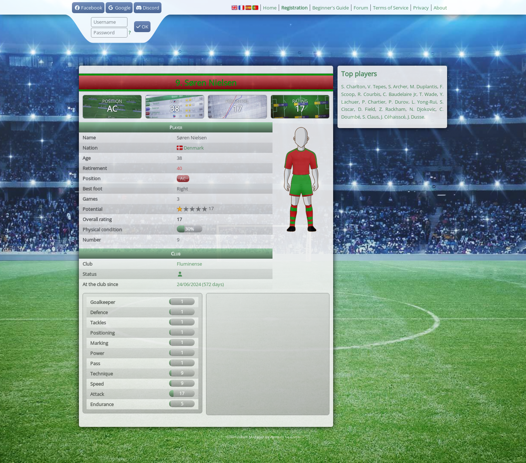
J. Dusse (416, 116)
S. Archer (398, 86)
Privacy (421, 7)
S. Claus (370, 116)
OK (142, 26)
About (440, 7)
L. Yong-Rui (424, 102)
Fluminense (189, 264)
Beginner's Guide (330, 7)
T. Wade (428, 94)
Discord (147, 7)
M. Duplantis (424, 86)
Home (270, 7)
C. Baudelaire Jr (399, 94)
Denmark (190, 147)
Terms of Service (390, 7)
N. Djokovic (422, 109)
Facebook (88, 7)
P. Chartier (374, 102)
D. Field (367, 109)
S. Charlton (353, 86)
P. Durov (398, 102)
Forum (361, 7)
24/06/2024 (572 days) (200, 284)
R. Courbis (369, 94)
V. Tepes (376, 86)
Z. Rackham (392, 109)
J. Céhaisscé (393, 116)
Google (119, 7)
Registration (294, 7)
